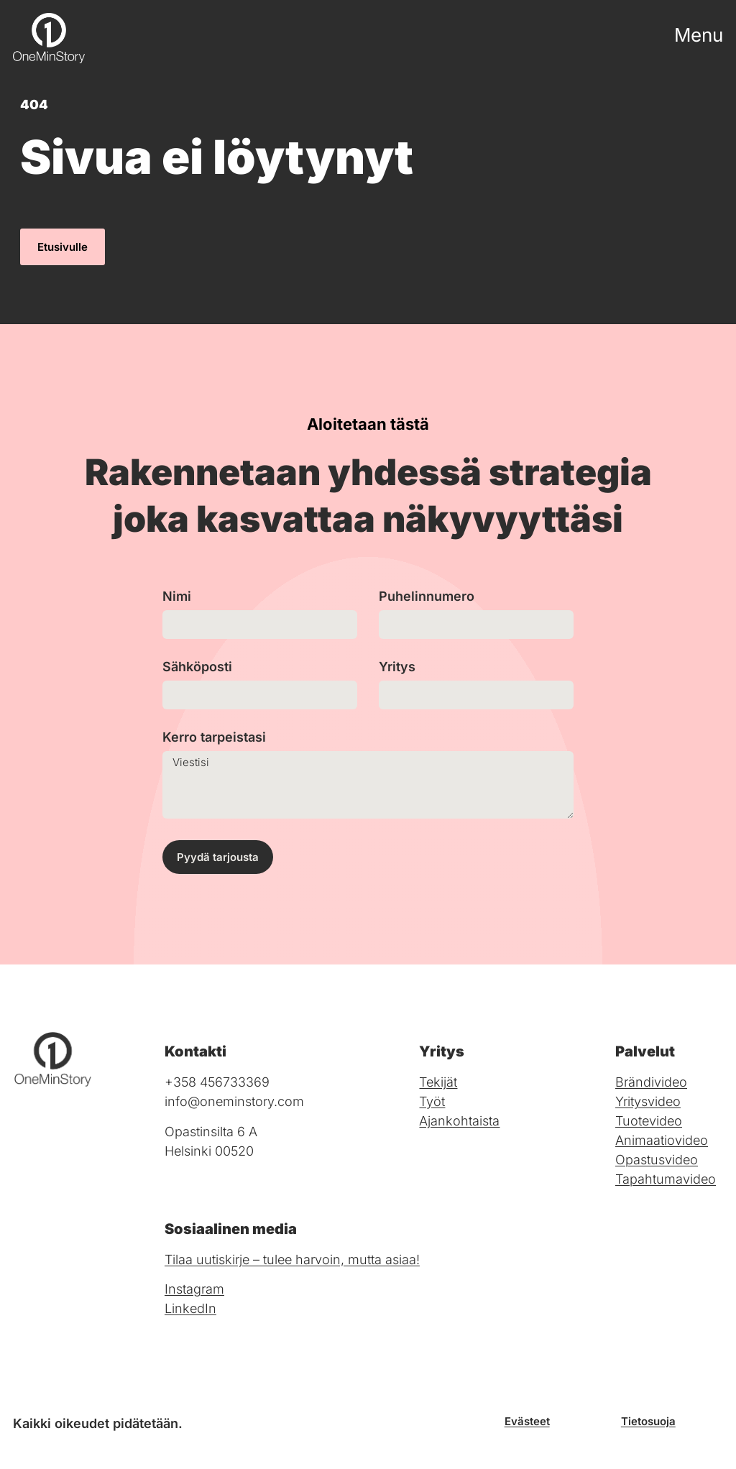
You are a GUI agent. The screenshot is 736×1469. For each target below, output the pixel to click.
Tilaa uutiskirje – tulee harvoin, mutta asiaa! (292, 1259)
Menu (698, 35)
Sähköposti (197, 667)
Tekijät (438, 1082)
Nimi (176, 597)
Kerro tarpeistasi (214, 738)
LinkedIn (190, 1308)
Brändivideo (651, 1082)
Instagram (194, 1289)
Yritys (397, 667)
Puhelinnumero (426, 597)
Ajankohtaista (459, 1120)
